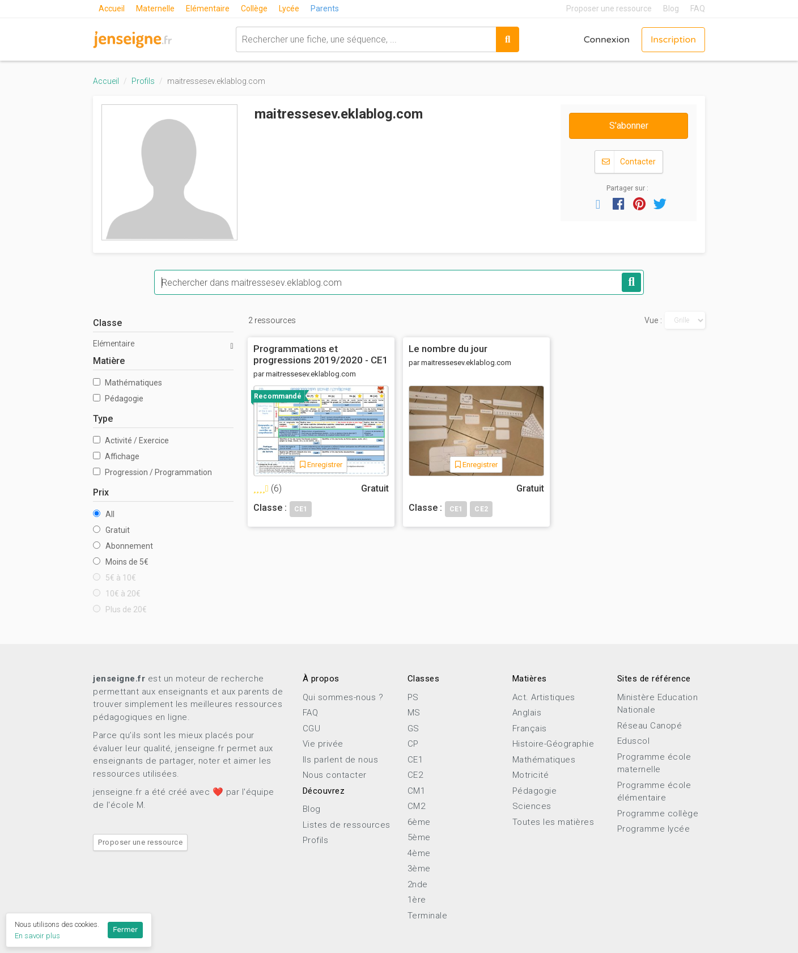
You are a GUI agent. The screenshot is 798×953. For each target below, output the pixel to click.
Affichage (116, 456)
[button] (598, 203)
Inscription (673, 39)
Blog (671, 8)
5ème (419, 837)
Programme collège (658, 813)
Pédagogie (118, 398)
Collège (254, 8)
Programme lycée (653, 829)
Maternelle (155, 8)
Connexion (607, 39)
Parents (325, 8)
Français (529, 728)
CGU (312, 728)
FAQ (697, 8)
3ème (419, 868)
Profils (143, 81)
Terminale (428, 915)
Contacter (629, 162)
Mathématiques (127, 382)
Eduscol (633, 741)
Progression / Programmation (152, 472)
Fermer (125, 929)
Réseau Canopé (649, 726)
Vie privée (323, 744)
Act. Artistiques (543, 697)
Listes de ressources (346, 825)
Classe (107, 322)
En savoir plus (37, 935)
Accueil (112, 8)
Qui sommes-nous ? (343, 697)
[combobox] (366, 39)
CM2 (417, 806)
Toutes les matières (553, 822)
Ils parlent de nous (341, 760)
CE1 (415, 760)
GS (413, 728)
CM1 (417, 791)
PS (413, 697)
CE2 (415, 775)
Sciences (531, 806)
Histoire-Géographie (553, 744)
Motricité (530, 775)
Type (103, 418)
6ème (419, 822)
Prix (101, 492)
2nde (418, 884)
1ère (417, 900)
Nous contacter (335, 775)
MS (414, 713)
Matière (109, 360)
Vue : (653, 320)
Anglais (527, 713)
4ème (419, 853)
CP (413, 744)
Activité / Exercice (131, 440)
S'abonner (628, 125)
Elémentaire (208, 8)
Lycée (289, 8)
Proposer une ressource (609, 8)
